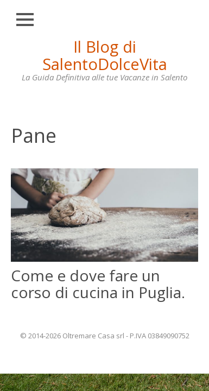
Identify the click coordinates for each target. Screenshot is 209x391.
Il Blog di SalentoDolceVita (104, 55)
